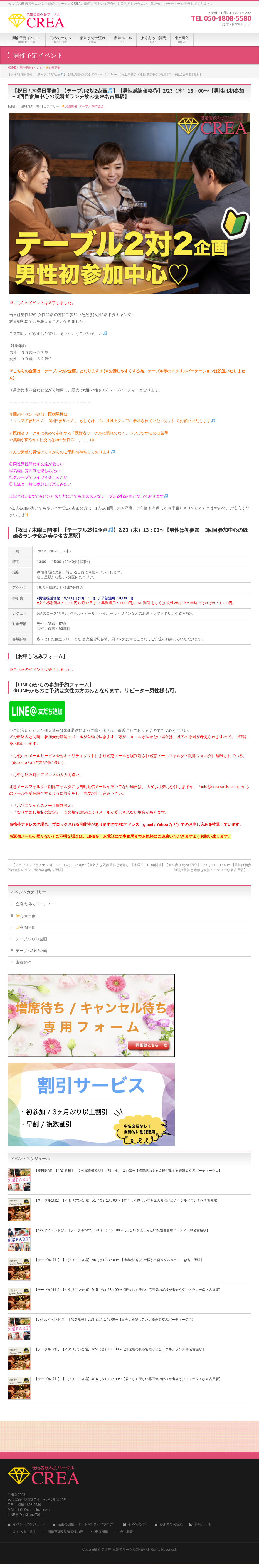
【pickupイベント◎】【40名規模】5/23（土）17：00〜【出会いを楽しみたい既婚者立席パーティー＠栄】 (114, 1319)
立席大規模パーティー (35, 904)
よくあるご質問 (24, 1497)
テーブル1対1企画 (31, 939)
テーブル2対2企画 (91, 106)
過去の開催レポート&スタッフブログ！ (87, 1490)
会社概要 (126, 1497)
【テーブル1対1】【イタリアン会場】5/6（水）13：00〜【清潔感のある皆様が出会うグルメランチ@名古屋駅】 (119, 1260)
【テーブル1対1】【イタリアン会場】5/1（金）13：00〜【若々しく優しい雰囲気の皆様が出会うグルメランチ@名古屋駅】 (127, 1200)
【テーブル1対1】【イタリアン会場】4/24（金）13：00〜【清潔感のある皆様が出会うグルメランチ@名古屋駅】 (119, 1349)
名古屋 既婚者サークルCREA (123, 1515)
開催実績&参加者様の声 (65, 1497)
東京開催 (23, 962)
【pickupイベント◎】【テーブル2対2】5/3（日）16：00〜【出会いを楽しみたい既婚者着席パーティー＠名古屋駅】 (122, 1230)
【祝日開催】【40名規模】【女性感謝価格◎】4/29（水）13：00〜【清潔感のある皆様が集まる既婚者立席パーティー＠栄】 (128, 1171)
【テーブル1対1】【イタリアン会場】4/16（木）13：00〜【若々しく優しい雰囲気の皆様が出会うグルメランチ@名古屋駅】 (128, 1379)
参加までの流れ (171, 1490)
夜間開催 (26, 927)
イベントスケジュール (29, 1490)
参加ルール (202, 1490)
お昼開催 (69, 106)
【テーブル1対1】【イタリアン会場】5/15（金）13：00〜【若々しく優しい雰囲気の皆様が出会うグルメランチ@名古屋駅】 (128, 1290)
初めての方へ (138, 1490)
